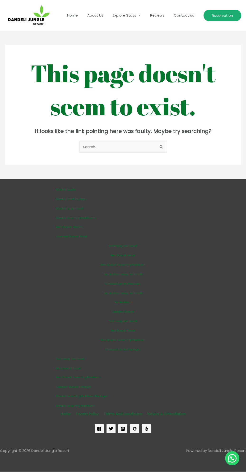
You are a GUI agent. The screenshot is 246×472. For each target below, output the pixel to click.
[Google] (134, 429)
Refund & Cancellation (165, 413)
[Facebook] (99, 429)
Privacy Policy (87, 413)
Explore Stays (130, 15)
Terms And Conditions (121, 413)
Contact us (185, 15)
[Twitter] (111, 429)
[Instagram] (122, 429)
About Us (104, 15)
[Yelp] (146, 429)
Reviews (161, 15)
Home (83, 15)
